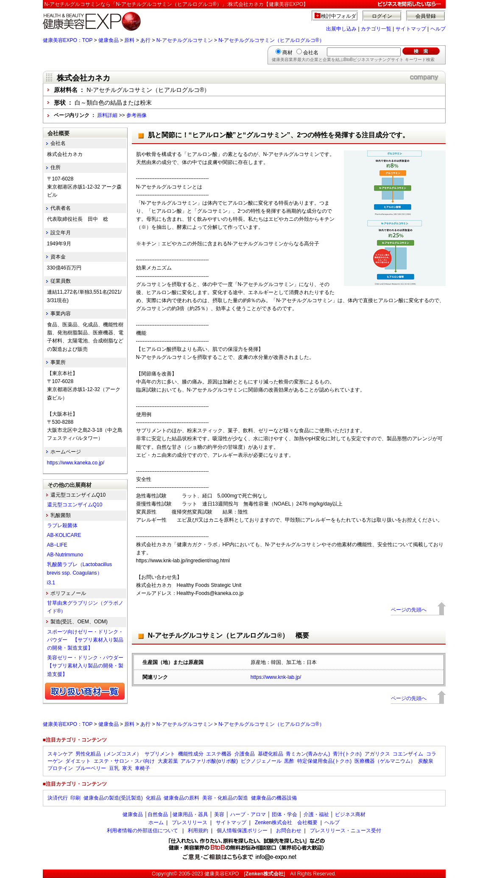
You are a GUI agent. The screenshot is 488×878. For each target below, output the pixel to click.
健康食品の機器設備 (274, 798)
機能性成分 (191, 754)
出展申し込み (341, 29)
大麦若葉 (168, 761)
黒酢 (289, 761)
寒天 (127, 768)
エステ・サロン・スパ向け (124, 761)
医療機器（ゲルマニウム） (384, 761)
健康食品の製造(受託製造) (113, 798)
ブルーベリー (90, 768)
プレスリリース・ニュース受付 (345, 831)
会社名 (310, 53)
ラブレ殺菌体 (62, 525)
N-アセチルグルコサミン (184, 40)
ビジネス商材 (350, 814)
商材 (287, 53)
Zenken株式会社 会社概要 (286, 822)
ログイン (382, 16)
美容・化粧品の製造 (225, 798)
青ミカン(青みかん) (308, 754)
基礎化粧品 (270, 754)
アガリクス (377, 754)
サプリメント (160, 754)
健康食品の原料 (181, 798)
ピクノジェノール (261, 761)
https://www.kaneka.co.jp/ (75, 463)
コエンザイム (408, 754)
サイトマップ (411, 29)
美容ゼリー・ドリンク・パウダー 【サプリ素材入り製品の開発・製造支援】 (87, 666)
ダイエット (78, 761)
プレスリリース (189, 822)
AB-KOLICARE (64, 535)
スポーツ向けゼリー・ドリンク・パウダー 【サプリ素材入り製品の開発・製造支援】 (85, 640)
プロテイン (60, 768)
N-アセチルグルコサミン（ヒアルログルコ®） (271, 40)
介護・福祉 (316, 814)
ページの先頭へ (409, 610)
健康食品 (108, 40)
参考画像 (136, 115)
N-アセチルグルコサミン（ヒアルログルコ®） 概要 (229, 635)
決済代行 (57, 798)
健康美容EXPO (221, 874)
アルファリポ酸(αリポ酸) (209, 761)
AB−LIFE (57, 545)
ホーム (156, 822)
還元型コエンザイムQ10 (75, 505)
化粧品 (153, 798)
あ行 (145, 40)
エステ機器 (218, 754)
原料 (129, 40)
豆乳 (114, 768)
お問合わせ (288, 831)
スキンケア (60, 754)
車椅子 (142, 768)
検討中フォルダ (338, 16)
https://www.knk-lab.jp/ (276, 677)
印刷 (75, 798)
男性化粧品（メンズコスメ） (108, 754)
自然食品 (158, 814)
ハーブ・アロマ (248, 814)
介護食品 (244, 754)
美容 (219, 814)
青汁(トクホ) (347, 754)
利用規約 (198, 831)
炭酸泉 (425, 761)
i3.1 (51, 583)
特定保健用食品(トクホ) (324, 761)
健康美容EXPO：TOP (68, 40)
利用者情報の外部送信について (142, 831)
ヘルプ (438, 29)
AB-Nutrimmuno (65, 555)
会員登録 (425, 16)
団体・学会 (284, 814)
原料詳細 (107, 115)
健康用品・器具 (190, 814)
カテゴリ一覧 (376, 29)
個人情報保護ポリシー (242, 831)
